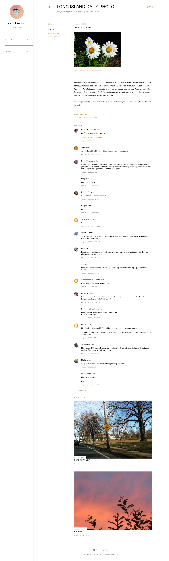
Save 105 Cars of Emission (91, 137)
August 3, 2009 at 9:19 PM (90, 367)
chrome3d (85, 233)
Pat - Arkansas (87, 161)
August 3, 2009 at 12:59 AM (90, 154)
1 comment (83, 464)
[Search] (150, 7)
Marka (83, 360)
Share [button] (50, 24)
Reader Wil (85, 192)
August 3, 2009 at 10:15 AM (90, 226)
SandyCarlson (86, 219)
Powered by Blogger (101, 549)
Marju (83, 179)
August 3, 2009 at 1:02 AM (90, 172)
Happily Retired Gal (89, 309)
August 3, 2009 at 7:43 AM (90, 213)
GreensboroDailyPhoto (90, 280)
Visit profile (16, 27)
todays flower (54, 37)
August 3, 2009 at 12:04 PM (90, 286)
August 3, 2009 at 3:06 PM (90, 318)
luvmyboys (85, 344)
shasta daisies (54, 33)
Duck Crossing (82, 460)
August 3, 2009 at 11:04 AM (90, 273)
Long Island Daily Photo (85, 6)
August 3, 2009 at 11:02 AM (90, 242)
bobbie (84, 147)
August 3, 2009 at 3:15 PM (90, 338)
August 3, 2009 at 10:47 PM (90, 385)
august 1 (79, 531)
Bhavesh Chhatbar (88, 130)
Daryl (83, 248)
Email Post (83, 114)
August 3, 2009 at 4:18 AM (90, 185)
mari (83, 264)
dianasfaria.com (16, 23)
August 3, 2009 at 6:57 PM (90, 353)
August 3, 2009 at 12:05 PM (90, 302)
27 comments (84, 535)
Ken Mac (84, 324)
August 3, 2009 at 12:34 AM (90, 141)
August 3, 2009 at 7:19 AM (90, 199)
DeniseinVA (86, 293)
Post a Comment (81, 390)
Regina (84, 206)
